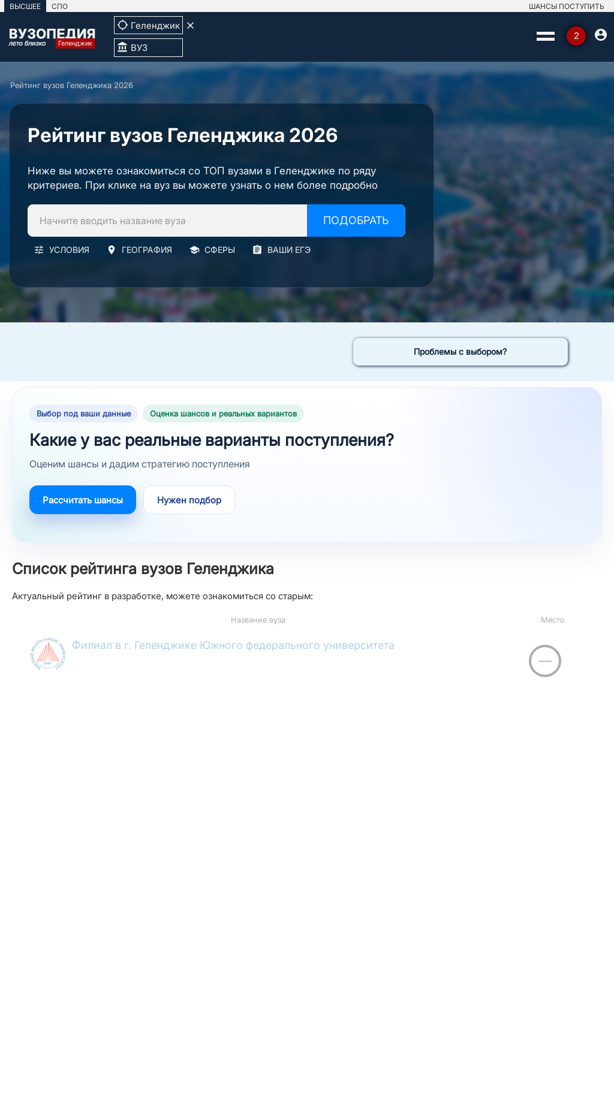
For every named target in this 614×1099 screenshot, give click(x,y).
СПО (60, 6)
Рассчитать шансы (83, 500)
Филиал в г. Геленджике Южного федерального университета (233, 645)
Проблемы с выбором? (460, 351)
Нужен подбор (189, 500)
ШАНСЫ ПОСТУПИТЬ (566, 6)
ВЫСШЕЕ (25, 6)
